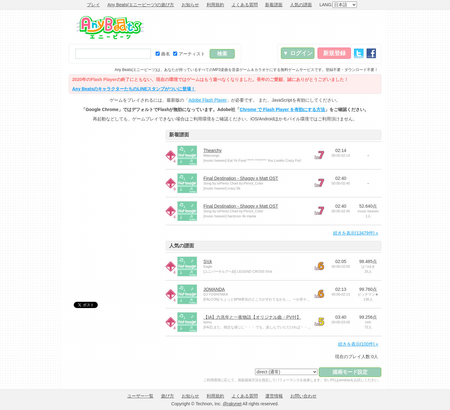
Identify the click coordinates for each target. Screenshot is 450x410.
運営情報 (274, 395)
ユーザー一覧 (140, 395)
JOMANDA (214, 289)
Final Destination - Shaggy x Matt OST (240, 178)
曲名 (163, 53)
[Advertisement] (267, 27)
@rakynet (232, 403)
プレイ (93, 4)
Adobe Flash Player (207, 100)
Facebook (371, 53)
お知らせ (190, 4)
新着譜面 (273, 4)
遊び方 (167, 395)
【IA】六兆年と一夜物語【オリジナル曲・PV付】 (252, 317)
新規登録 (334, 53)
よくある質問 (245, 4)
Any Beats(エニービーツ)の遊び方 (141, 4)
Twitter (358, 53)
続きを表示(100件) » (358, 344)
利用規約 (215, 4)
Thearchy (212, 150)
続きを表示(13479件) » (355, 232)
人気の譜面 (301, 4)
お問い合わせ (303, 395)
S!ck (207, 261)
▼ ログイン (297, 53)
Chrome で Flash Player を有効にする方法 (282, 109)
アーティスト (189, 53)
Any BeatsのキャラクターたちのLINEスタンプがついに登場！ (133, 88)
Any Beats (110, 27)
